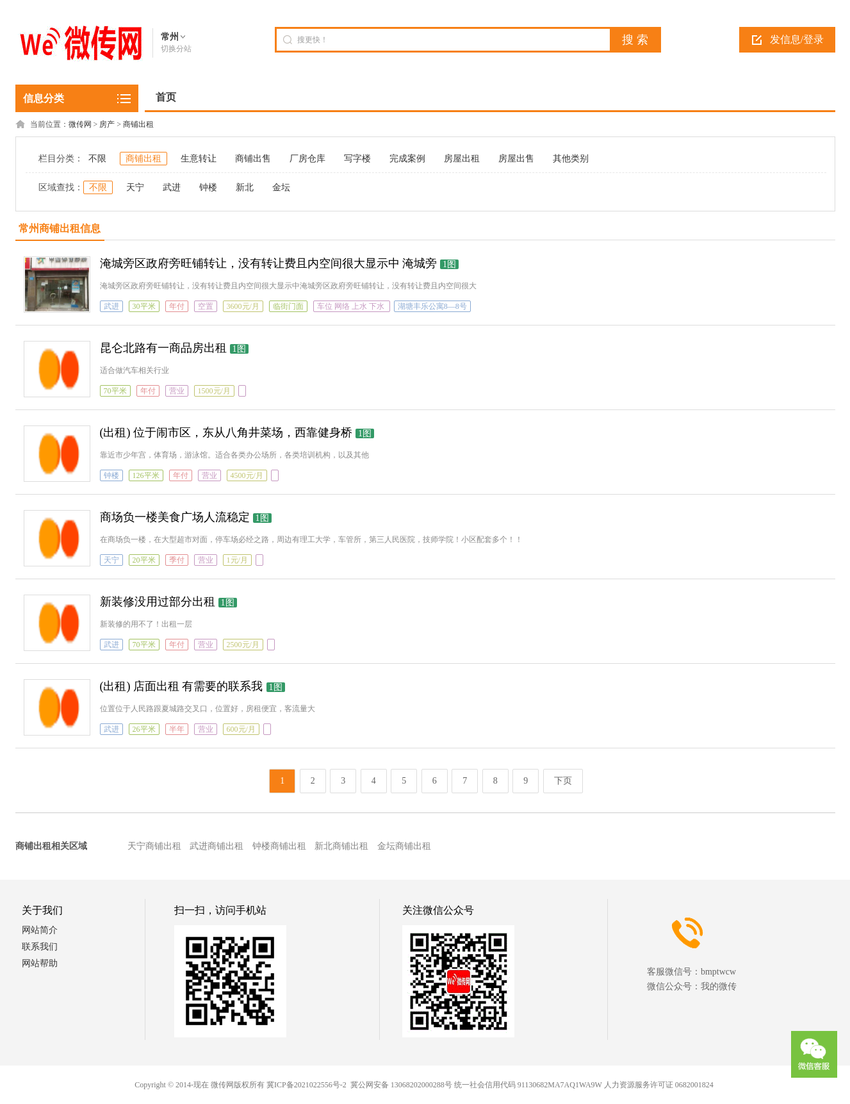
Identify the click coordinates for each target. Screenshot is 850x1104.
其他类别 (571, 158)
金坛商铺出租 (404, 846)
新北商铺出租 (341, 846)
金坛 (281, 187)
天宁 (135, 187)
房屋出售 (516, 158)
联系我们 (40, 947)
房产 (107, 124)
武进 (172, 187)
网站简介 (40, 930)
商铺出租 (138, 124)
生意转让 (199, 158)
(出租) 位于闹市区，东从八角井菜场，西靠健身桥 (226, 432)
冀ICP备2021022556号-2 (306, 1084)
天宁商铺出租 (154, 846)
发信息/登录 (797, 39)
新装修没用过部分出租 (157, 601)
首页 (166, 97)
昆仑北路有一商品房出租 (163, 348)
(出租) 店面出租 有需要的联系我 (181, 686)
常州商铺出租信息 (60, 228)
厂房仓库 (307, 158)
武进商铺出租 (216, 846)
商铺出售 (253, 158)
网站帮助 (40, 963)
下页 (563, 781)
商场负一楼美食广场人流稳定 (175, 517)
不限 (97, 158)
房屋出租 (462, 158)
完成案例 (407, 158)
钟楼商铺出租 (279, 846)
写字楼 (357, 158)
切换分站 (176, 48)
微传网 (80, 124)
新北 (245, 187)
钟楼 (208, 187)
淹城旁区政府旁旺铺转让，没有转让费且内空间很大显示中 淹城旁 (268, 263)
